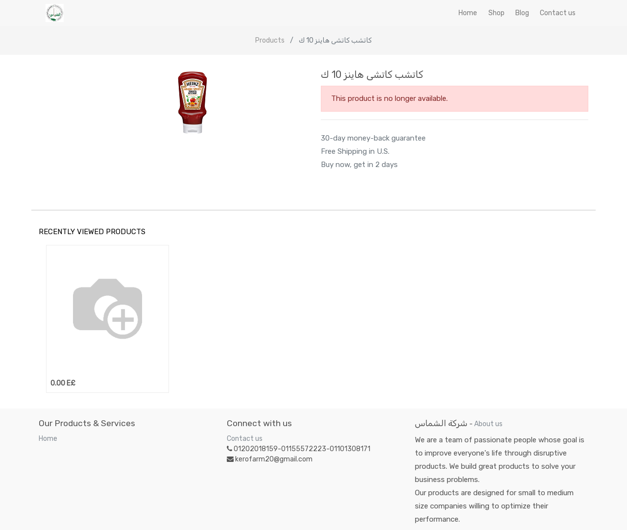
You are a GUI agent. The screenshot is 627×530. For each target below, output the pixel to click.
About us (488, 424)
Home (48, 438)
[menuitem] (467, 13)
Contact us (245, 438)
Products (270, 40)
